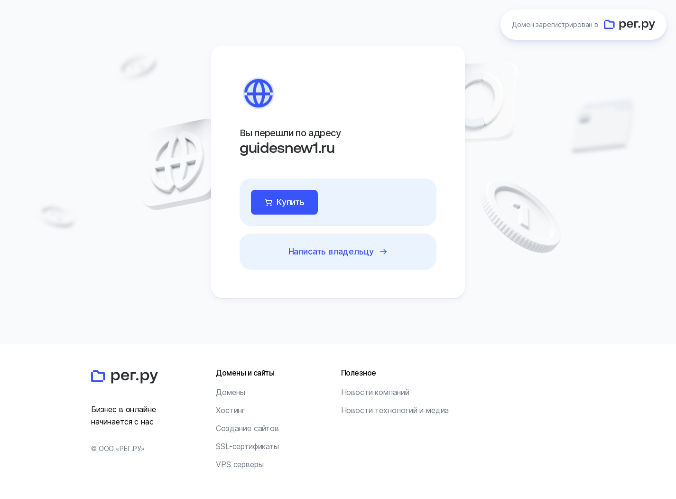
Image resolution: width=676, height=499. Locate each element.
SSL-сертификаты (247, 446)
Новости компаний (375, 392)
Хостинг (230, 410)
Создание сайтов (247, 428)
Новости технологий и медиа (395, 410)
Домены (230, 392)
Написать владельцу (331, 251)
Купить (291, 202)
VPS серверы (239, 464)
